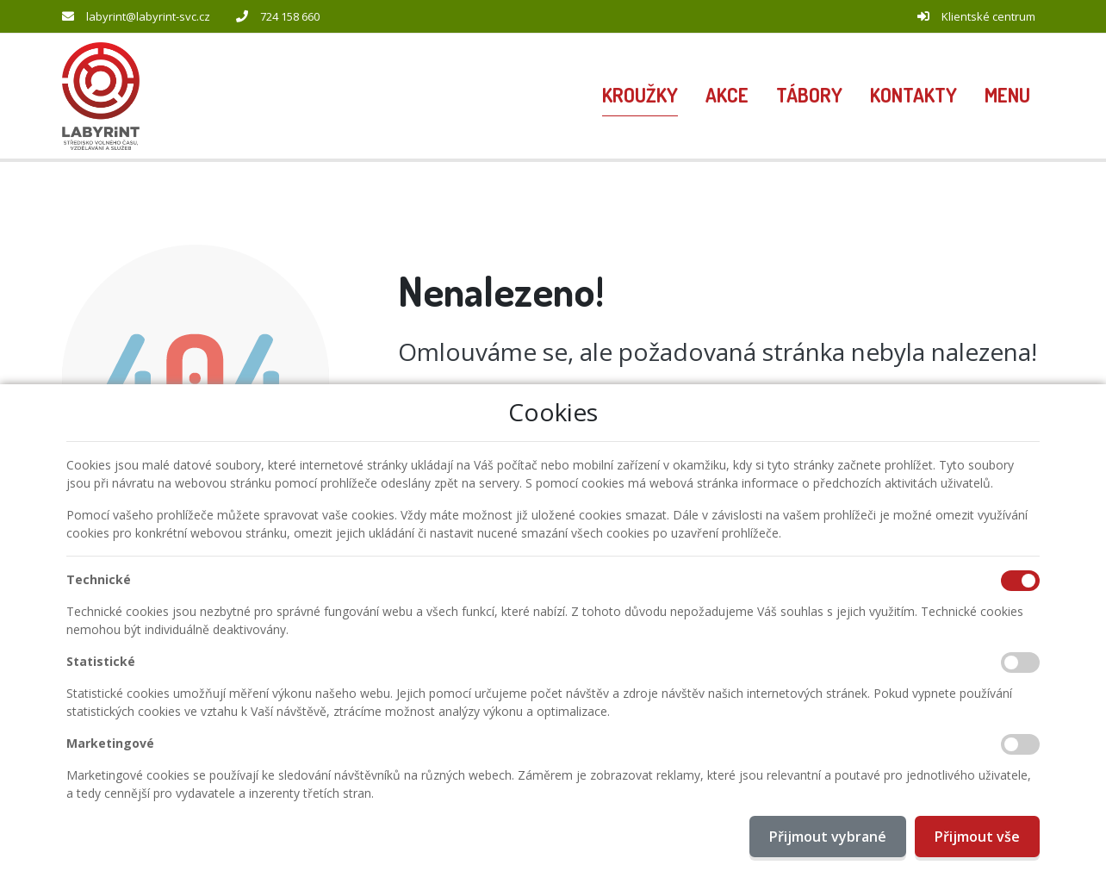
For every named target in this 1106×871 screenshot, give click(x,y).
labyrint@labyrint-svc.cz (148, 16)
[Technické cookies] (1020, 580)
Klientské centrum (988, 16)
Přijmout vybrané (827, 836)
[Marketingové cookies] (1020, 744)
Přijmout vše (977, 836)
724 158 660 (290, 16)
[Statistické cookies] (1020, 662)
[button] (1007, 96)
